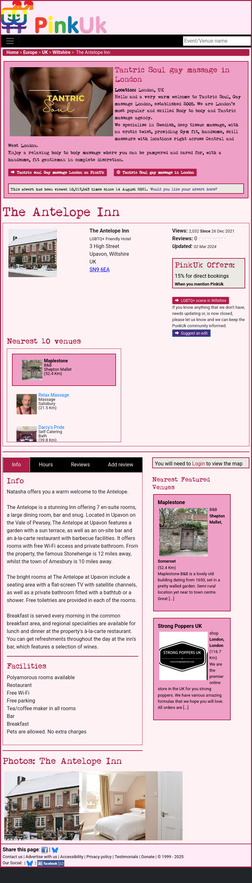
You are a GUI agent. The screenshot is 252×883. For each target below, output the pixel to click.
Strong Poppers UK (180, 626)
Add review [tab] (120, 465)
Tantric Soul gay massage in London (155, 172)
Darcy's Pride (51, 427)
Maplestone (56, 360)
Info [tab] (16, 465)
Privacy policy (98, 856)
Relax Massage (53, 395)
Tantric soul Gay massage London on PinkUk (57, 172)
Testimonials (126, 856)
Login (198, 464)
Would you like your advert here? (183, 189)
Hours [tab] (46, 465)
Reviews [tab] (80, 465)
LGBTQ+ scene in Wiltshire (200, 300)
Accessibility (71, 856)
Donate (147, 856)
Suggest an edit (191, 333)
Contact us (13, 856)
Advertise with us (41, 856)
